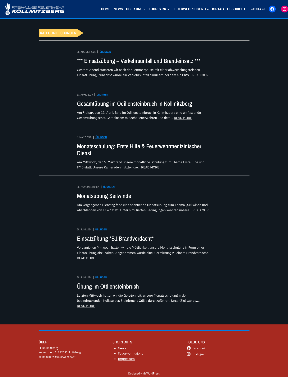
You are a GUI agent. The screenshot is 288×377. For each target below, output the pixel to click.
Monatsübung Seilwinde (104, 195)
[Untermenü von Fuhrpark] (168, 9)
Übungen (105, 52)
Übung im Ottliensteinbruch (108, 286)
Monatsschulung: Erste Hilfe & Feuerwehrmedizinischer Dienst (139, 150)
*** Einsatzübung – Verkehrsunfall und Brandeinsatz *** (138, 60)
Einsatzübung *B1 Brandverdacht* (115, 238)
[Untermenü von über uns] (144, 9)
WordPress (153, 373)
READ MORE (201, 75)
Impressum (126, 359)
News (122, 348)
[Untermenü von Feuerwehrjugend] (208, 9)
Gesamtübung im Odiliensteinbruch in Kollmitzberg (134, 103)
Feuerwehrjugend (131, 353)
